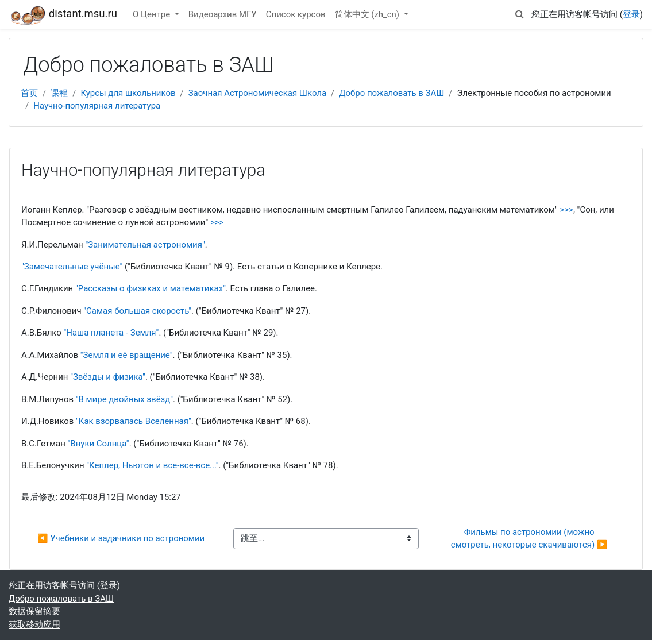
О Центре (152, 14)
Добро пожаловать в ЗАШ (391, 93)
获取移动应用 (34, 624)
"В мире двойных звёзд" (124, 399)
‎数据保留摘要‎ (34, 611)
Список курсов (296, 14)
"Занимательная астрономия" (145, 245)
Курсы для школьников (127, 93)
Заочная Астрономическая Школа (257, 93)
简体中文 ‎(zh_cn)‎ (368, 14)
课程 (59, 93)
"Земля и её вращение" (126, 355)
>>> (566, 210)
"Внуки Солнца (97, 443)
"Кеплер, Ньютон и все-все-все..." (152, 465)
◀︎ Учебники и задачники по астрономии (121, 538)
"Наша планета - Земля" (111, 332)
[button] (520, 14)
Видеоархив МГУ (222, 14)
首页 (29, 93)
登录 (631, 14)
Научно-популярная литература (96, 106)
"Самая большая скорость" (137, 311)
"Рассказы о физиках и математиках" (150, 288)
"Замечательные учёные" (71, 266)
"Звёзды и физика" (107, 377)
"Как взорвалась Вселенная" (133, 421)
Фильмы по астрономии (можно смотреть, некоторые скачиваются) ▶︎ (529, 538)
